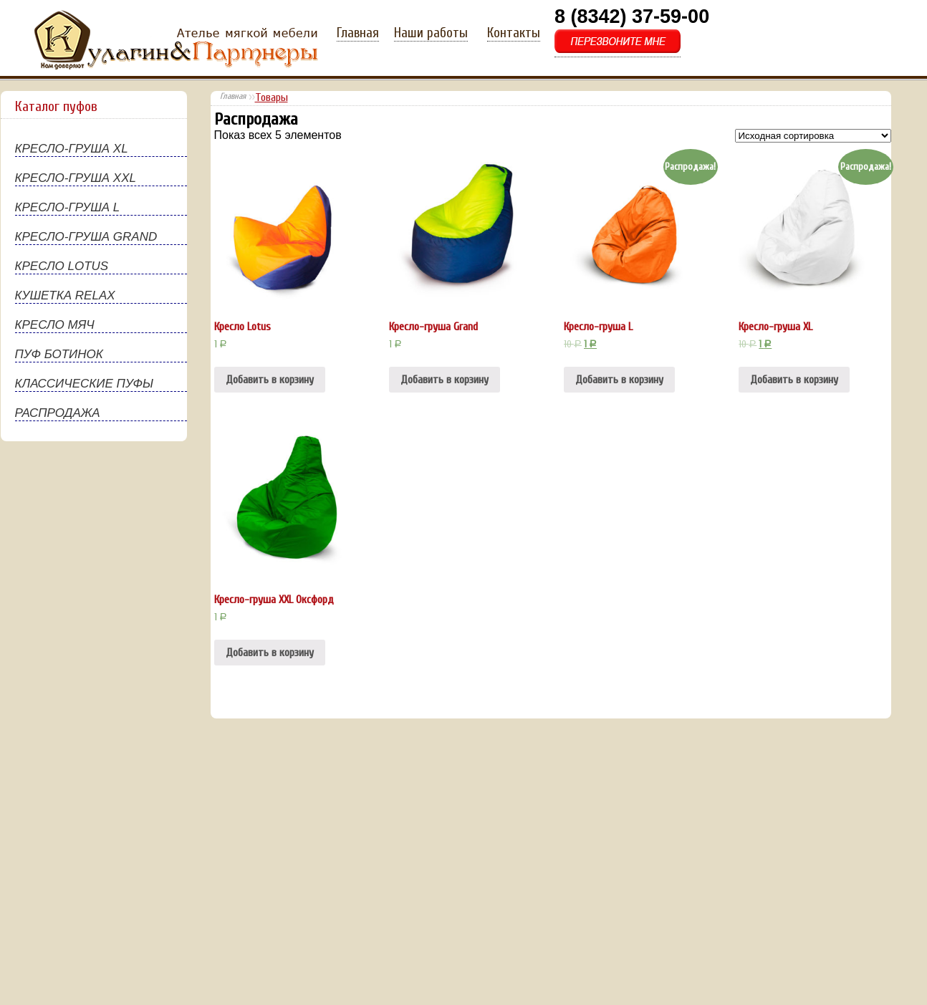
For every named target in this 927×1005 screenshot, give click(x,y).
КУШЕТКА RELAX (65, 295)
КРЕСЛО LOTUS (62, 266)
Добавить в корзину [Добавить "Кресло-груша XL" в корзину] (794, 379)
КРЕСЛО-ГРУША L (67, 207)
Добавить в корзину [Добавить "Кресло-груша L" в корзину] (619, 379)
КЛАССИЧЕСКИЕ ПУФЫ (84, 383)
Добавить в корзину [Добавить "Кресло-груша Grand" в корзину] (444, 379)
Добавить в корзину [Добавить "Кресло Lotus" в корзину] (270, 379)
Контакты (513, 33)
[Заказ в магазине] (813, 136)
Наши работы (431, 33)
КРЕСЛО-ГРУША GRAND (86, 237)
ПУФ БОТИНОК (59, 354)
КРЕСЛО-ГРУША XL (71, 148)
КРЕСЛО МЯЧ (55, 325)
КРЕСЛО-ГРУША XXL (75, 178)
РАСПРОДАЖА (57, 413)
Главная (358, 33)
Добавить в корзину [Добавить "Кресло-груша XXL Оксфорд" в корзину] (270, 652)
